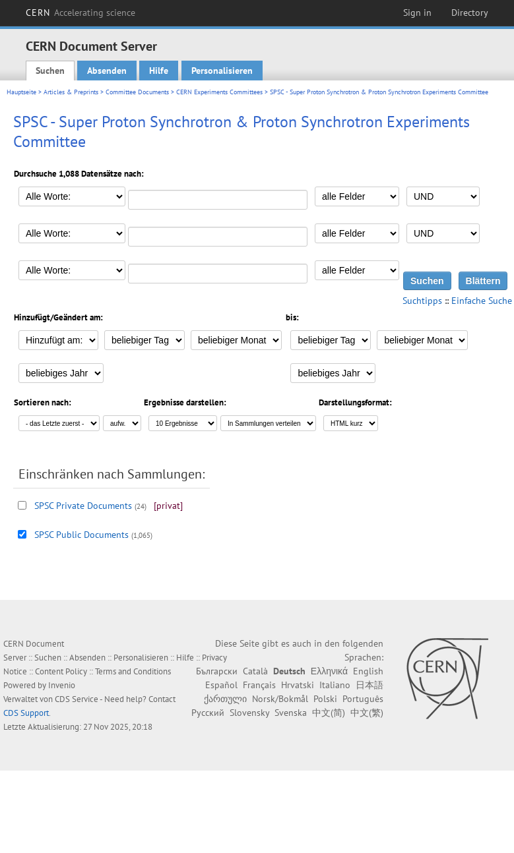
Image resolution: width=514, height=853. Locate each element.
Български (217, 671)
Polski (325, 699)
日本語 (369, 685)
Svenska (290, 713)
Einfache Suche (481, 301)
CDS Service (76, 699)
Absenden (107, 70)
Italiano (334, 685)
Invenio (61, 685)
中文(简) (328, 713)
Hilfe (158, 70)
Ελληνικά (329, 671)
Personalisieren (222, 70)
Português (362, 699)
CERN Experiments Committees (219, 92)
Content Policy (61, 671)
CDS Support (26, 713)
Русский (207, 713)
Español (221, 685)
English (368, 671)
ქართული (225, 699)
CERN (80, 12)
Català (255, 671)
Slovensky (249, 713)
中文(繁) (366, 713)
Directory (469, 12)
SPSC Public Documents (81, 535)
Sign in (417, 12)
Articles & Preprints (71, 92)
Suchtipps (422, 301)
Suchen (50, 70)
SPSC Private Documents (83, 506)
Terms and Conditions (133, 671)
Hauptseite (21, 92)
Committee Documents (137, 92)
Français (259, 685)
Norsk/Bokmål (280, 699)
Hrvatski (297, 685)
